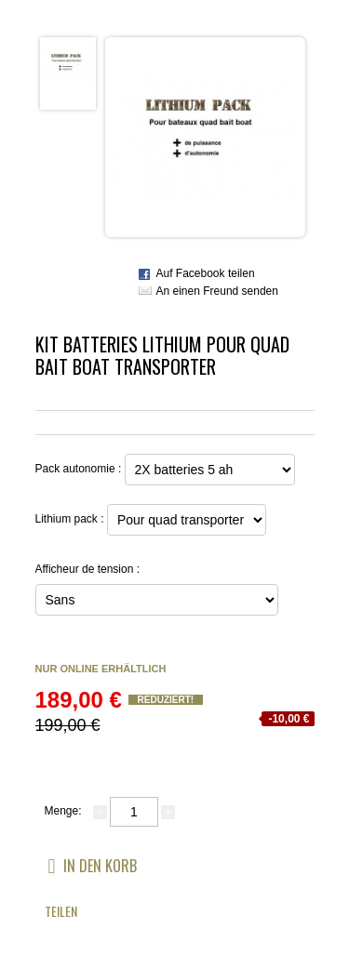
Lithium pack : (71, 518)
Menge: (63, 810)
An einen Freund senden (217, 291)
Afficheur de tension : (89, 569)
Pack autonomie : (80, 468)
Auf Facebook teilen (205, 273)
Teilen (61, 911)
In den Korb (92, 865)
